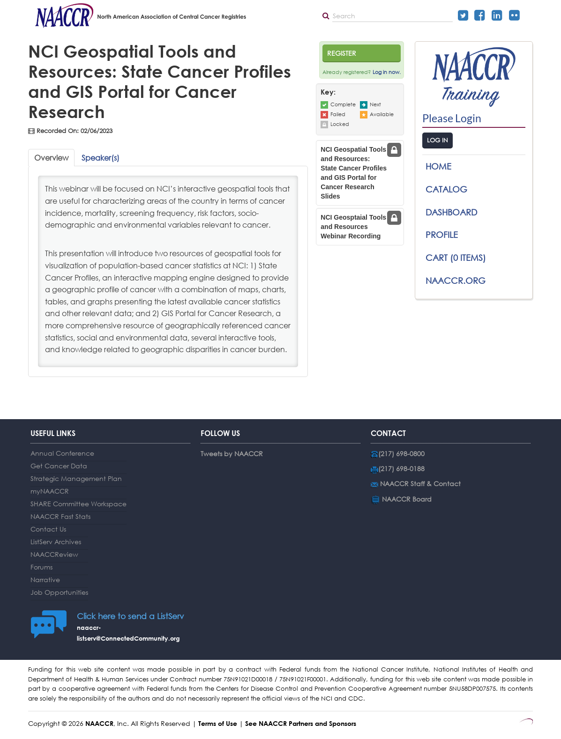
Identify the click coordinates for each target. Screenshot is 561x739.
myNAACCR (49, 491)
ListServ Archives (55, 541)
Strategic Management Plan (76, 478)
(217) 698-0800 (401, 453)
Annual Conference (62, 453)
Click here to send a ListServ (130, 616)
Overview (51, 158)
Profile (442, 234)
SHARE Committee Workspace (78, 503)
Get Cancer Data (58, 465)
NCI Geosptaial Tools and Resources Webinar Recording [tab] (353, 227)
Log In (437, 140)
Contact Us (48, 529)
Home (438, 166)
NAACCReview (54, 554)
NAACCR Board (407, 499)
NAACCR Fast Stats (60, 516)
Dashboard (451, 212)
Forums (41, 566)
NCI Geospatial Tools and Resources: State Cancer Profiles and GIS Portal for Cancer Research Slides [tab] (354, 173)
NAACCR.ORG (456, 280)
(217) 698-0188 (401, 468)
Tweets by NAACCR (232, 453)
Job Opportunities (59, 592)
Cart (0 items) (456, 257)
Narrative (45, 579)
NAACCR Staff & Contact (420, 483)
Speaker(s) (101, 158)
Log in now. (387, 72)
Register (341, 53)
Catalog (446, 189)
